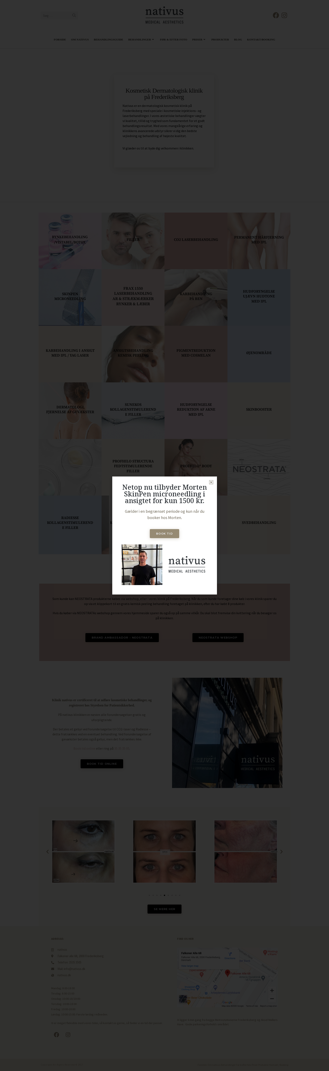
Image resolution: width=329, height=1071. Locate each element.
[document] (164, 535)
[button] (211, 482)
